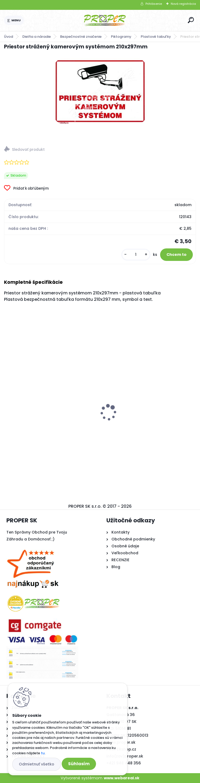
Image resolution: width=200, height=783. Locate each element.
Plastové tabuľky (156, 36)
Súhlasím (79, 764)
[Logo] (105, 20)
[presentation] (7, 403)
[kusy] (136, 255)
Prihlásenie (153, 4)
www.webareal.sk (121, 778)
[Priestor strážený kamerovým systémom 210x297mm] (100, 91)
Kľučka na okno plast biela (133, 418)
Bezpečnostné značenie (81, 36)
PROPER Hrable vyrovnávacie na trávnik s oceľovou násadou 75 (49, 418)
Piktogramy (121, 36)
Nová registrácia (183, 4)
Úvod (8, 36)
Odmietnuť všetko (36, 764)
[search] (191, 20)
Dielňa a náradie (36, 36)
